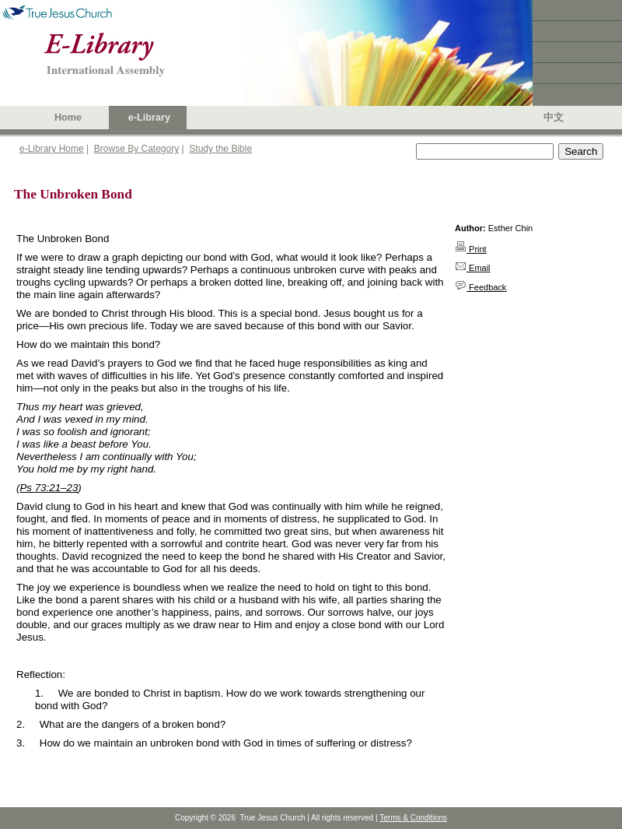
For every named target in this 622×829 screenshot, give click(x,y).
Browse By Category (136, 148)
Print (471, 249)
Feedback (480, 287)
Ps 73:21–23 (48, 488)
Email (473, 267)
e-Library (149, 117)
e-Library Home (51, 148)
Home (68, 117)
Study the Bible (220, 148)
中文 (553, 117)
